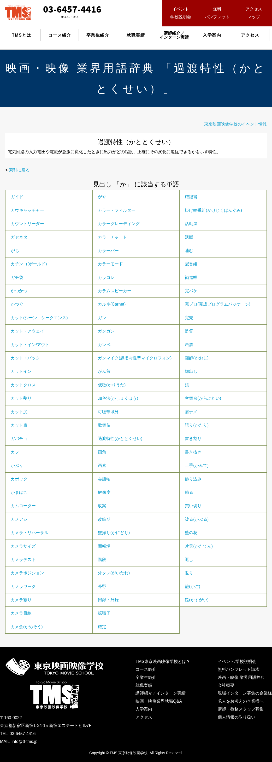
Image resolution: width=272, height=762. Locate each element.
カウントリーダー (27, 223)
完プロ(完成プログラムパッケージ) (217, 304)
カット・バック (25, 358)
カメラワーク (23, 586)
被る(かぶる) (197, 519)
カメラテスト (23, 559)
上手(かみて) (197, 465)
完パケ (191, 291)
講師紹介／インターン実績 (160, 693)
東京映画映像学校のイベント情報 (235, 124)
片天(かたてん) (199, 546)
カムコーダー (23, 505)
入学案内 (212, 35)
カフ (15, 452)
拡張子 (104, 613)
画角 (102, 452)
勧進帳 (191, 277)
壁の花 (191, 532)
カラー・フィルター (116, 210)
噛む (189, 250)
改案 (102, 505)
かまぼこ (19, 492)
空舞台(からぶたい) (203, 398)
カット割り (21, 398)
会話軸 (104, 479)
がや (102, 196)
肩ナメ (191, 412)
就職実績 (136, 35)
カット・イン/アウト (30, 344)
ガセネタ (19, 237)
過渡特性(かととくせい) (120, 438)
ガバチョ (19, 438)
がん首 (104, 371)
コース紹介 (59, 35)
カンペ (104, 344)
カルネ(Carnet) (112, 304)
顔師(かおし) (197, 358)
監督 (189, 331)
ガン (102, 318)
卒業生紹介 (97, 35)
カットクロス (23, 385)
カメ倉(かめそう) (27, 627)
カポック (19, 479)
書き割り (193, 438)
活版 (189, 237)
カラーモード (110, 264)
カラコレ (106, 277)
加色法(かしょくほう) (118, 398)
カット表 (19, 425)
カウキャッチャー (27, 210)
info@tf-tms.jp (25, 741)
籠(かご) (192, 586)
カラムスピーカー (114, 291)
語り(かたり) (197, 425)
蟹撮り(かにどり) (114, 532)
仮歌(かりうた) (112, 385)
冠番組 (191, 264)
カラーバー (108, 250)
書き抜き (193, 452)
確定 (102, 627)
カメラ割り (21, 600)
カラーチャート (112, 237)
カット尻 (19, 412)
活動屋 (191, 223)
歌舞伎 (104, 425)
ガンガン (106, 331)
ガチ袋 (17, 277)
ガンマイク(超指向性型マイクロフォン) (135, 358)
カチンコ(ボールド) (29, 264)
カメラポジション (27, 573)
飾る (189, 492)
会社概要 (226, 685)
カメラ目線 (21, 613)
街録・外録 (108, 600)
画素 (102, 465)
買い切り (193, 505)
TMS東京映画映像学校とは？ (162, 661)
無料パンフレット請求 (238, 669)
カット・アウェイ (27, 331)
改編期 (104, 519)
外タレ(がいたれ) (114, 573)
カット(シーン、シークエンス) (39, 318)
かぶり (17, 465)
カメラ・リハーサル (29, 532)
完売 (189, 318)
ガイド (17, 196)
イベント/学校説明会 (237, 661)
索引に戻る (19, 170)
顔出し (191, 371)
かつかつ (19, 291)
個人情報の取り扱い (236, 717)
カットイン (21, 371)
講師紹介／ (174, 35)
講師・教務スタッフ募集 (241, 709)
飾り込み (193, 479)
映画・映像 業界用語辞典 (241, 677)
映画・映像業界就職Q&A (158, 701)
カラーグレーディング (119, 223)
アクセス (250, 35)
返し (189, 559)
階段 (102, 559)
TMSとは (21, 35)
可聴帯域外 (108, 412)
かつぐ (17, 304)
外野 (102, 586)
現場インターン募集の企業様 (245, 693)
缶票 (189, 344)
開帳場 (104, 546)
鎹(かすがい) (197, 600)
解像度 (104, 492)
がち (15, 250)
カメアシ (19, 519)
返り (189, 573)
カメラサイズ (23, 546)
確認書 (191, 196)
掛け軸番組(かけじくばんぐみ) (213, 210)
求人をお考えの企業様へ (241, 701)
